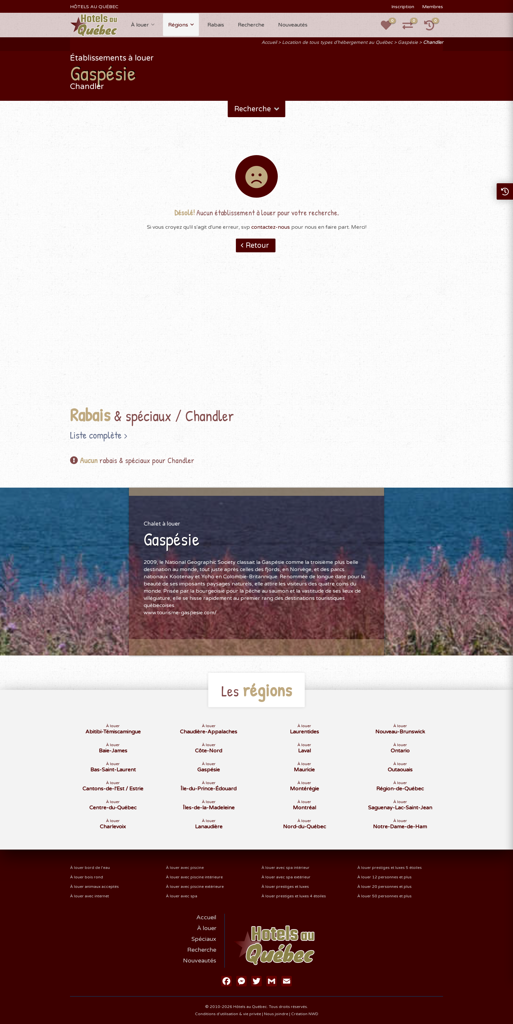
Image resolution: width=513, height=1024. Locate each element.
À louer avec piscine (185, 867)
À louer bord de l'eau (90, 867)
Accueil (269, 42)
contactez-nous (270, 227)
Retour (257, 245)
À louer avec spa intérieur (285, 867)
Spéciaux (203, 939)
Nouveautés (293, 25)
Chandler (433, 42)
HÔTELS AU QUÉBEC (94, 6)
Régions (178, 25)
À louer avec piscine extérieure (195, 886)
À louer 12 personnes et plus (384, 877)
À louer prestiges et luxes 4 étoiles (293, 896)
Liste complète (96, 435)
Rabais (215, 25)
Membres (432, 6)
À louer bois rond (86, 877)
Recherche (251, 25)
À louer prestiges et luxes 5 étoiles (389, 867)
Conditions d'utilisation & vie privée (228, 1014)
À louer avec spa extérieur (285, 877)
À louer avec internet (89, 896)
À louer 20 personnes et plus (384, 886)
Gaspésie (408, 42)
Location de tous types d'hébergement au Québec (337, 42)
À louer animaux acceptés (94, 886)
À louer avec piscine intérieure (194, 877)
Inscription (402, 6)
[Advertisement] (256, 339)
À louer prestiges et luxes (285, 886)
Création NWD (304, 1014)
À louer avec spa (181, 896)
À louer (140, 25)
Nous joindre (276, 1014)
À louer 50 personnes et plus (384, 896)
